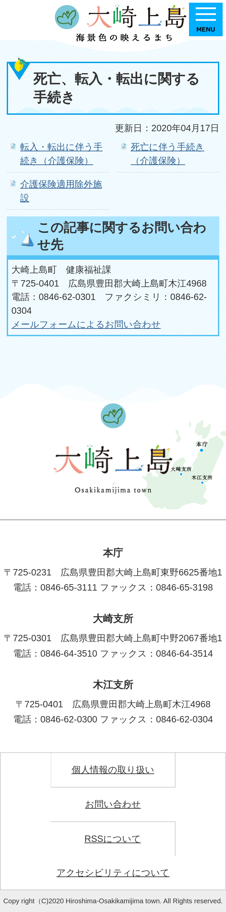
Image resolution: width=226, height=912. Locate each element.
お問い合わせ (113, 804)
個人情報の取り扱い (113, 769)
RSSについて (112, 838)
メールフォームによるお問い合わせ (86, 324)
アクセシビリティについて (113, 872)
